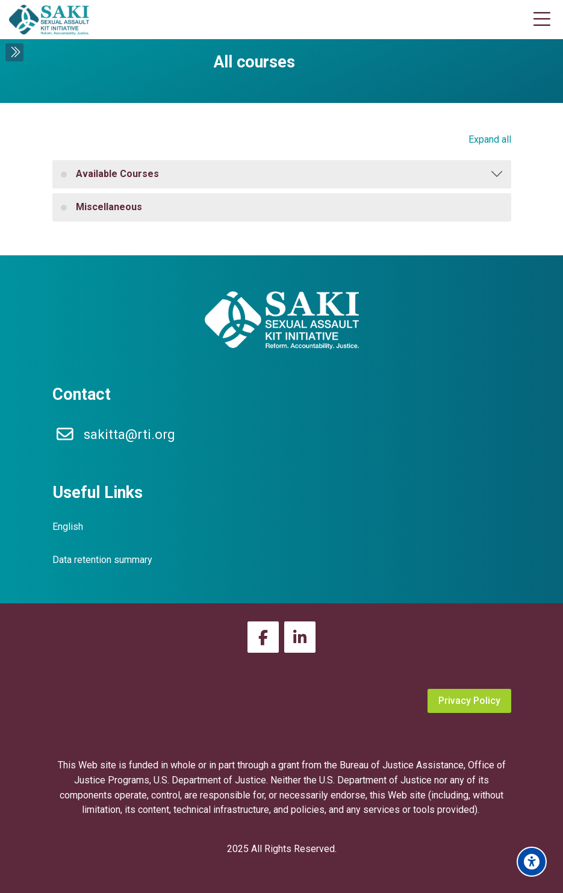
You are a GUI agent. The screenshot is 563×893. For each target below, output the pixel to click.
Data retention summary (102, 559)
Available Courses (117, 173)
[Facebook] (263, 637)
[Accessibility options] (532, 862)
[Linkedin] (300, 637)
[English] (67, 527)
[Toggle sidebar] (14, 52)
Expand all (489, 139)
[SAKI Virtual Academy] (49, 20)
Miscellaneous (109, 207)
